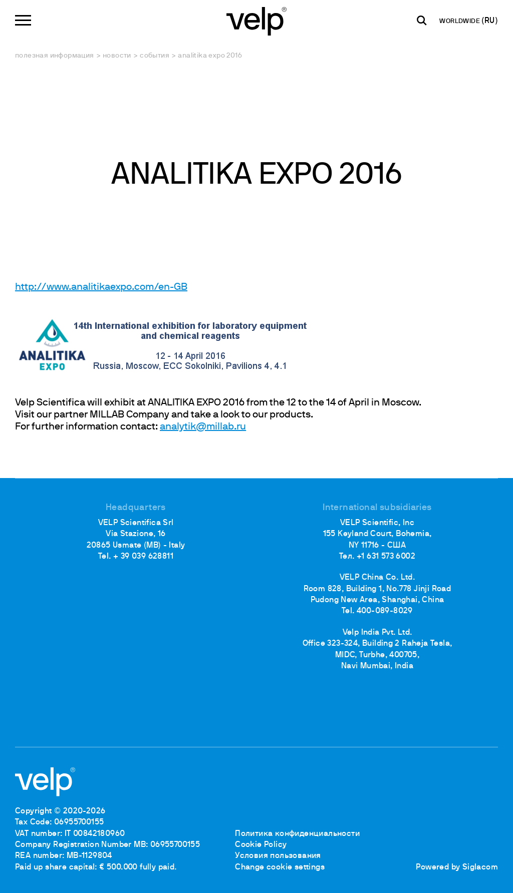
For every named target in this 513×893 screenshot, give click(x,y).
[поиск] (422, 21)
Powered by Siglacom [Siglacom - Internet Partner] (457, 867)
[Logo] (256, 20)
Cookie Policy (261, 844)
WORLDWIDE (460, 22)
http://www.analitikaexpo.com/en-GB (101, 287)
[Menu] (23, 20)
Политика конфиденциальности (297, 833)
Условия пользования (278, 855)
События (154, 56)
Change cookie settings (280, 867)
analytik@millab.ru (203, 426)
